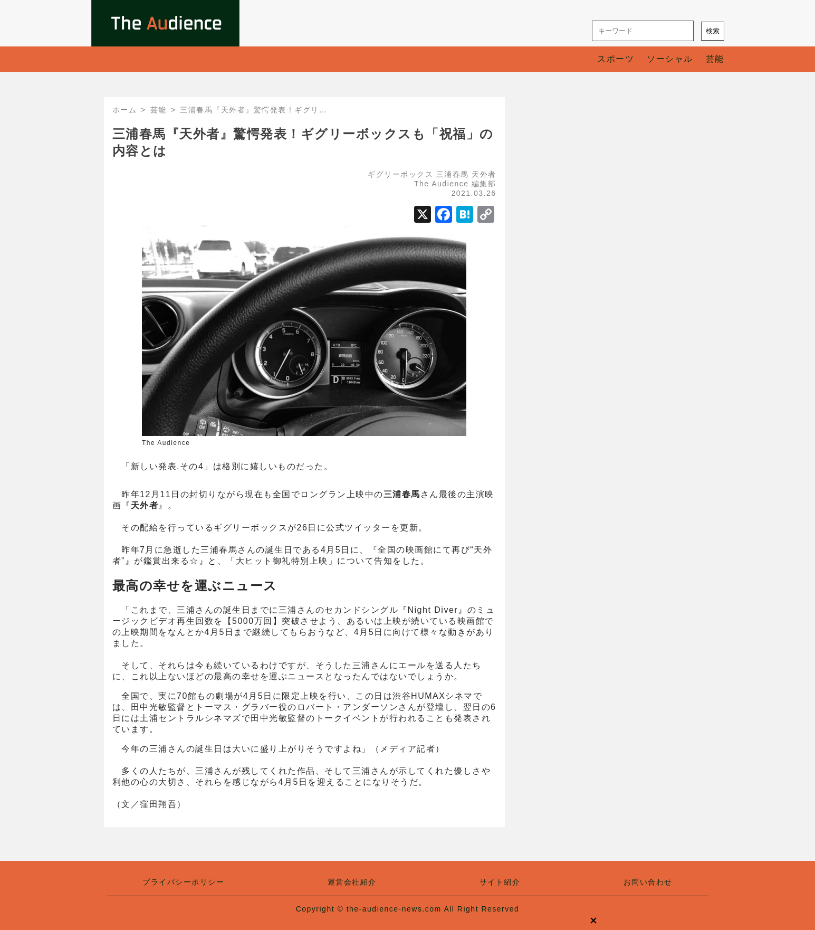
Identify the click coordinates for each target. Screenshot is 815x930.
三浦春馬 (452, 174)
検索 (713, 31)
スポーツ (615, 58)
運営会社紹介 (352, 882)
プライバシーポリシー (183, 882)
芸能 (715, 58)
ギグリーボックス (400, 174)
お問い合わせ (648, 882)
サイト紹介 (500, 882)
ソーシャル (670, 58)
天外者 (484, 174)
